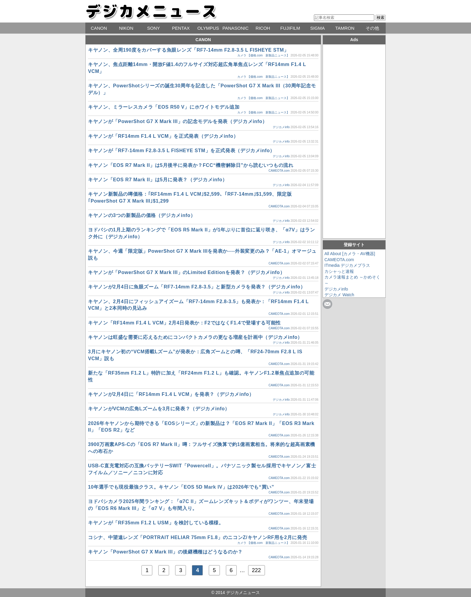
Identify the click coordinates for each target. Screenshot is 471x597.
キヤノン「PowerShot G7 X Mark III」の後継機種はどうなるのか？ (165, 551)
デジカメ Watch (339, 294)
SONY (153, 28)
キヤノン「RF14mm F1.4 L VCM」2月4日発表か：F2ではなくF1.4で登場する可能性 (184, 322)
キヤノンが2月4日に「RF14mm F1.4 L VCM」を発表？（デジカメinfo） (171, 394)
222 (256, 570)
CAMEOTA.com (279, 170)
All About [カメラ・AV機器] (349, 253)
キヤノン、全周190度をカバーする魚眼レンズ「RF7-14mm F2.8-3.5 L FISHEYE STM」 (188, 50)
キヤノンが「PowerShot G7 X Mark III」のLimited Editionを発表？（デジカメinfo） (186, 272)
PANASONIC (235, 28)
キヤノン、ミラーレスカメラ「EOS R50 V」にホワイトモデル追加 (163, 107)
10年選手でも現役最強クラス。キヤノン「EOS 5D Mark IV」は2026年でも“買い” (181, 487)
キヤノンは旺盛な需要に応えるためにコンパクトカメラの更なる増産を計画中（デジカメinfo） (195, 337)
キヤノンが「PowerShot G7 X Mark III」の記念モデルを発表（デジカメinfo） (177, 121)
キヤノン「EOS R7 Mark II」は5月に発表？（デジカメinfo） (157, 179)
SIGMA (317, 28)
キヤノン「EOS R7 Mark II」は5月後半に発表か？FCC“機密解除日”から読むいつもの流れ (190, 165)
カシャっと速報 (339, 271)
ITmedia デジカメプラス (347, 265)
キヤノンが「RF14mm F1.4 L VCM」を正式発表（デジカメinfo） (163, 136)
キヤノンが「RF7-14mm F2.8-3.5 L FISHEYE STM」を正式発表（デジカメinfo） (181, 150)
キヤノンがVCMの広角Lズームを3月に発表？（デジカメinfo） (159, 408)
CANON (99, 28)
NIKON (126, 28)
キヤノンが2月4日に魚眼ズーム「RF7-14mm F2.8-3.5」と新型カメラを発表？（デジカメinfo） (196, 286)
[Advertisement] (354, 140)
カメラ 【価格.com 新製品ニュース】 (263, 55)
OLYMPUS (208, 28)
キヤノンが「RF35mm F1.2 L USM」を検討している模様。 (156, 522)
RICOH (263, 28)
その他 (372, 28)
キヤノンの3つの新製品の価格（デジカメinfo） (142, 215)
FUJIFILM (290, 28)
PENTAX (181, 28)
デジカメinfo (281, 127)
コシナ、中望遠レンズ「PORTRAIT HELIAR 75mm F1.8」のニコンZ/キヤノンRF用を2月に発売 (197, 537)
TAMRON (344, 28)
